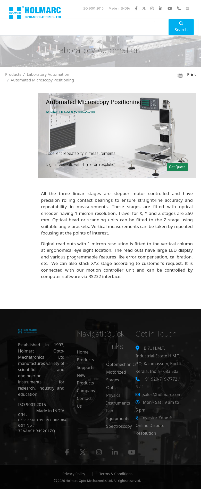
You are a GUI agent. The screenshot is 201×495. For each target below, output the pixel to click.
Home (83, 352)
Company (86, 390)
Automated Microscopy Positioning (42, 79)
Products (13, 74)
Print (187, 74)
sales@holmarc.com (162, 394)
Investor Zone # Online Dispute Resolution (154, 425)
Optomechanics (121, 364)
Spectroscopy (119, 426)
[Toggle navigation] (148, 26)
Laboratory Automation (48, 74)
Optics (112, 387)
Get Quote (177, 167)
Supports (85, 367)
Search (181, 26)
